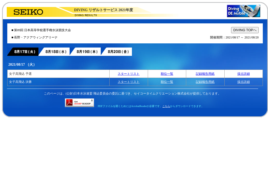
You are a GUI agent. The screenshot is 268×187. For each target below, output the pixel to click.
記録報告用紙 (205, 74)
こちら (166, 106)
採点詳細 (243, 74)
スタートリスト (128, 74)
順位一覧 (167, 74)
